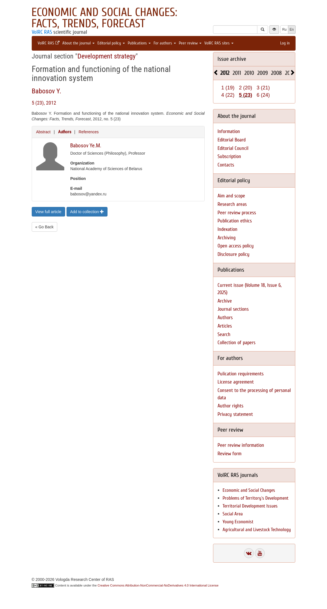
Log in (285, 43)
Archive (225, 301)
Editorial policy (111, 43)
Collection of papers (236, 343)
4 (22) (227, 95)
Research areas (232, 204)
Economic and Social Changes (249, 490)
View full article (48, 211)
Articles (225, 326)
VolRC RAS (42, 32)
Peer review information (241, 445)
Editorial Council (233, 148)
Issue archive (232, 59)
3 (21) (263, 88)
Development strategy (106, 56)
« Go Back (44, 227)
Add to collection (87, 211)
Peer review (190, 43)
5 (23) (245, 95)
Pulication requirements (241, 374)
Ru (284, 29)
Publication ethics (235, 221)
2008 (276, 73)
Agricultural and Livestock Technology (257, 529)
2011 (237, 73)
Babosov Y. (46, 91)
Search (224, 334)
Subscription (229, 156)
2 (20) (245, 88)
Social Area (233, 513)
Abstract (43, 132)
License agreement (236, 382)
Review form (229, 454)
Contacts (226, 165)
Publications (139, 43)
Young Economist (238, 521)
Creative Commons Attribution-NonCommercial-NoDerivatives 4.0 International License (158, 585)
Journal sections (233, 309)
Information (229, 131)
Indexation (227, 229)
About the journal (78, 43)
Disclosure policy (234, 254)
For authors (165, 43)
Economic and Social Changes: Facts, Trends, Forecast (104, 17)
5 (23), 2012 (44, 103)
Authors (64, 131)
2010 (249, 73)
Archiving (226, 238)
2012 (224, 73)
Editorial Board (232, 140)
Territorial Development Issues (250, 506)
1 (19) (227, 88)
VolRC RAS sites (219, 43)
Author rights (230, 406)
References (89, 132)
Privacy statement (235, 414)
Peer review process (237, 213)
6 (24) (263, 95)
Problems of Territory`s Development (256, 498)
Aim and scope (231, 196)
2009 (262, 73)
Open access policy (236, 246)
